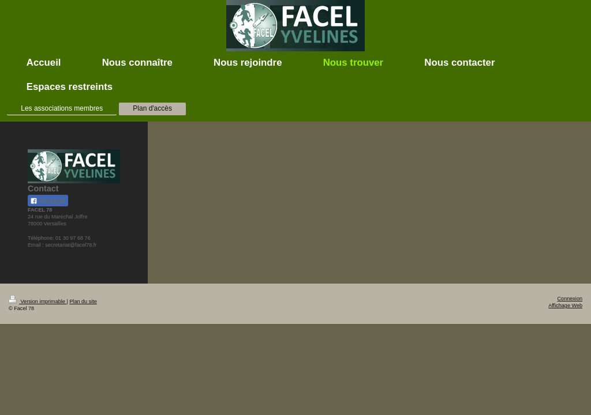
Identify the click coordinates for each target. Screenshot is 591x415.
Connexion (570, 298)
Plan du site (83, 301)
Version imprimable (37, 301)
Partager (48, 201)
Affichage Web (565, 305)
